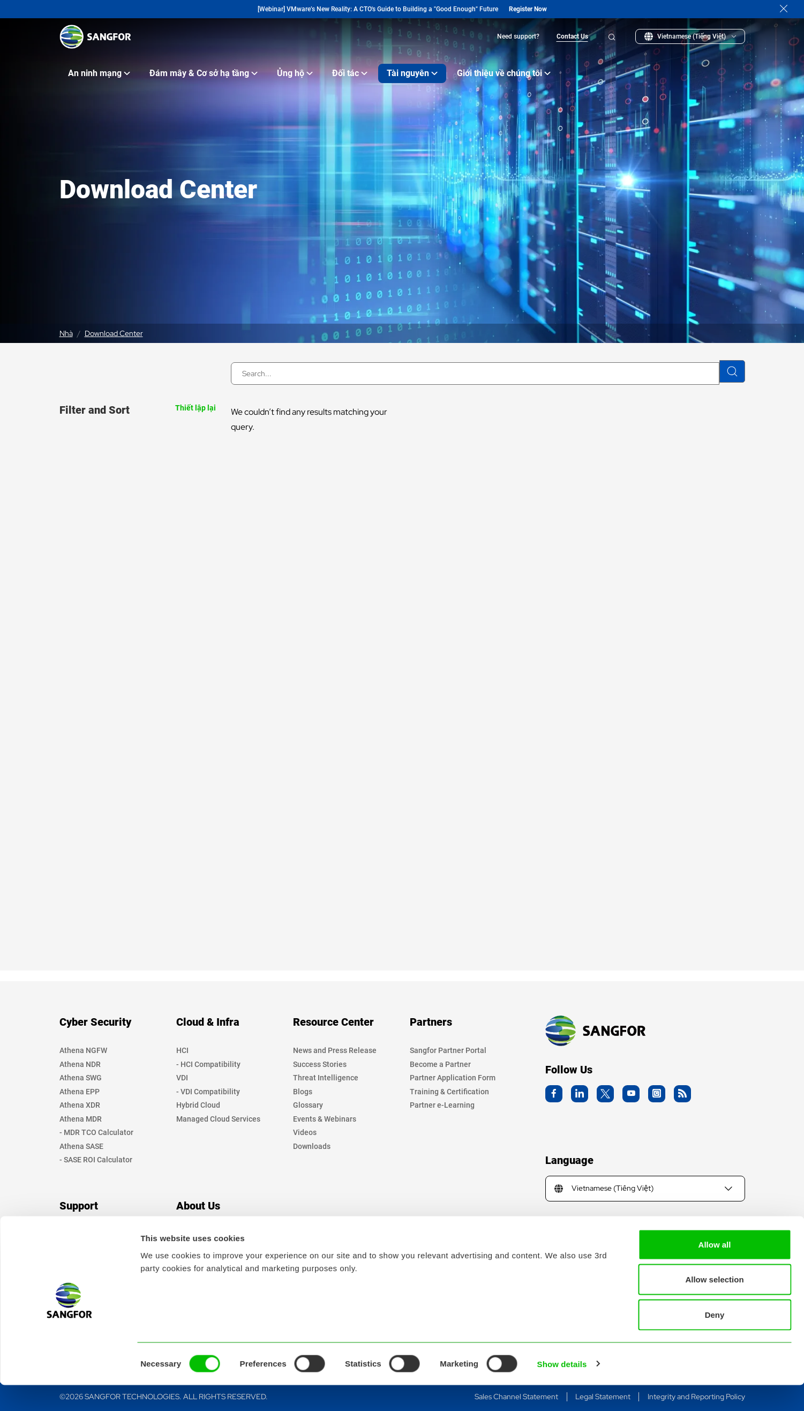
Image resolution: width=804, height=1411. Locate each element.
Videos (305, 1132)
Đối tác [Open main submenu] (349, 73)
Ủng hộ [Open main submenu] (295, 73)
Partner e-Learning (442, 1105)
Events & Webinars (324, 1119)
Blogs (302, 1091)
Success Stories (320, 1064)
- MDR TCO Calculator (96, 1132)
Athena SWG (80, 1077)
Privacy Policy (83, 1234)
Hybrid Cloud (198, 1105)
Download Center (114, 333)
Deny (715, 1340)
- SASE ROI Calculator (95, 1159)
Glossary (308, 1105)
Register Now (528, 9)
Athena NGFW (83, 1050)
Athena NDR (80, 1064)
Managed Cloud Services (218, 1119)
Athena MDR (80, 1119)
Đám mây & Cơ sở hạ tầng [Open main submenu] (203, 73)
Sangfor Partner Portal (448, 1050)
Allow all (714, 1270)
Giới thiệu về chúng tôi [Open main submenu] (504, 73)
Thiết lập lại (195, 408)
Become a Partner (440, 1064)
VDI (182, 1077)
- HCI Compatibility (208, 1064)
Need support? (518, 36)
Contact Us (572, 36)
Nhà (66, 333)
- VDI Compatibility (208, 1091)
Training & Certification (449, 1091)
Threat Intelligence (325, 1077)
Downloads (311, 1146)
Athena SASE (81, 1146)
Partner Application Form (452, 1077)
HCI (182, 1050)
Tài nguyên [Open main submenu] (412, 73)
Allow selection (714, 1305)
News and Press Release (335, 1050)
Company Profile (204, 1234)
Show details (562, 1389)
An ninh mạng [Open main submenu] (99, 73)
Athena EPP (79, 1091)
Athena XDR (79, 1105)
